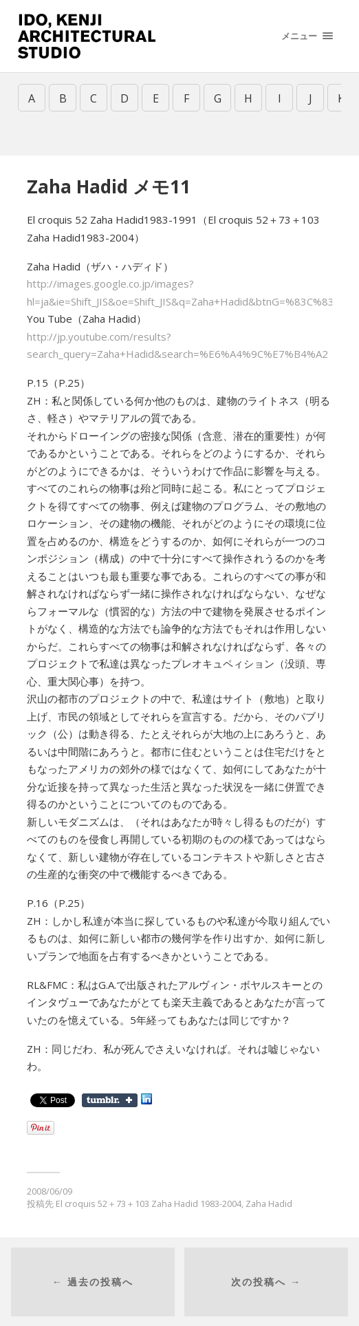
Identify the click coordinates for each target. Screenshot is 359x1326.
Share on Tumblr (110, 1100)
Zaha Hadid (269, 1203)
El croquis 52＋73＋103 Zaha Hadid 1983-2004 (148, 1203)
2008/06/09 (49, 1191)
